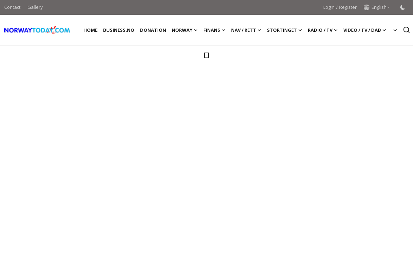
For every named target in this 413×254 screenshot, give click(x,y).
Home (90, 30)
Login (329, 7)
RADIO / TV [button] (323, 30)
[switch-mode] (403, 7)
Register (348, 7)
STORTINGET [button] (284, 30)
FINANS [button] (214, 30)
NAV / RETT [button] (246, 30)
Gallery (35, 7)
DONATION (153, 30)
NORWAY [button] (185, 30)
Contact (12, 7)
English (375, 7)
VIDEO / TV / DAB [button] (364, 30)
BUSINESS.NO (118, 30)
